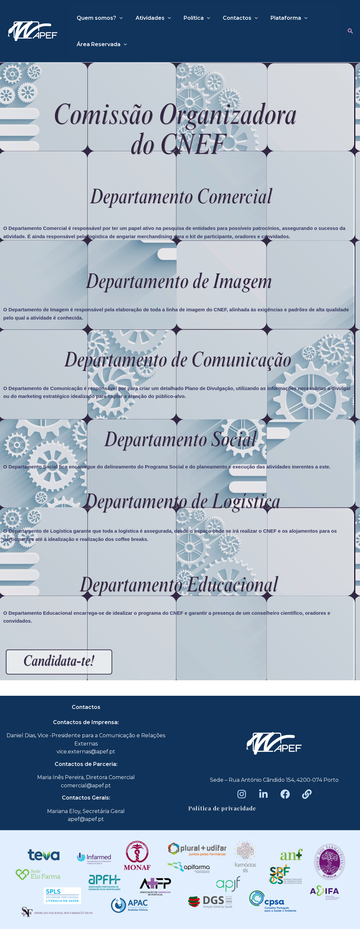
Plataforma (279, 18)
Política (191, 18)
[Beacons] (307, 794)
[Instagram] (241, 794)
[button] (350, 31)
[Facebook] (285, 794)
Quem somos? (99, 18)
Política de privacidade (222, 808)
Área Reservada (101, 44)
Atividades (150, 18)
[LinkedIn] (263, 794)
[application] (118, 18)
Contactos (232, 18)
